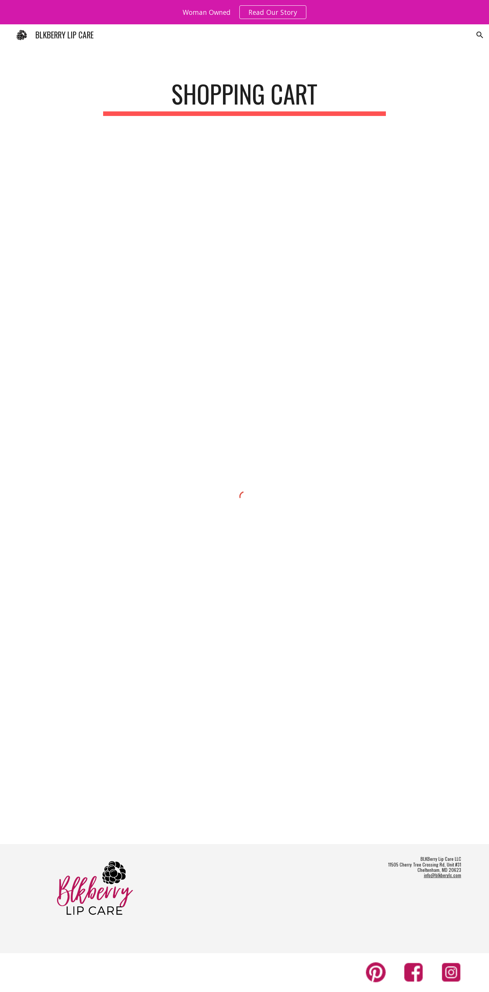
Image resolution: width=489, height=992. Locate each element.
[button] (480, 35)
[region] (244, 12)
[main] (244, 97)
